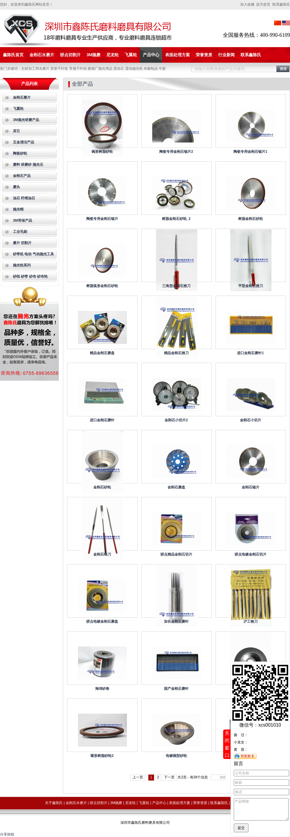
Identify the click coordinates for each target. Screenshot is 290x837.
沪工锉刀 (250, 621)
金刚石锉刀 (102, 554)
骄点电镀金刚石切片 (250, 554)
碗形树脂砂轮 (102, 152)
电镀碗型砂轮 (176, 756)
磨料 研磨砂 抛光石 (28, 165)
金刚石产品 (22, 176)
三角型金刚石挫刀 (176, 286)
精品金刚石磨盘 (102, 353)
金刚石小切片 (250, 420)
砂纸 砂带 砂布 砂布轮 (30, 276)
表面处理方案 (177, 54)
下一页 (169, 777)
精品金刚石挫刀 (176, 353)
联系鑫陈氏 (251, 54)
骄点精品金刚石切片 (176, 554)
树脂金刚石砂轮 (250, 219)
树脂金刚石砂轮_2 (176, 219)
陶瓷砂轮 (20, 153)
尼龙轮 (112, 54)
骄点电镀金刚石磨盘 (102, 621)
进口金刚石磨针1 (250, 353)
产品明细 (261, 807)
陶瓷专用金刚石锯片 (102, 219)
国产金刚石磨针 (176, 689)
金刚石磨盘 (176, 487)
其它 (16, 131)
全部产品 (82, 84)
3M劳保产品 (22, 220)
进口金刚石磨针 (102, 420)
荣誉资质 (204, 54)
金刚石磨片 (22, 97)
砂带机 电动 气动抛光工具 (33, 254)
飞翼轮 (131, 54)
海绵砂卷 (102, 689)
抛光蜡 (18, 209)
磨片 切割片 (22, 243)
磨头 (16, 187)
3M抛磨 (93, 54)
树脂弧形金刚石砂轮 (102, 286)
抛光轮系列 (22, 265)
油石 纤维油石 (24, 198)
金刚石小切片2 (176, 420)
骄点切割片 (70, 54)
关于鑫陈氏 (54, 803)
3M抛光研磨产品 (26, 120)
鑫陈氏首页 (13, 54)
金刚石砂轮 (102, 487)
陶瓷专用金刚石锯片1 (250, 152)
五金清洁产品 (23, 142)
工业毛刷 (20, 232)
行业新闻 (226, 54)
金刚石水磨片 (41, 54)
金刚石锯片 (250, 487)
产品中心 (151, 54)
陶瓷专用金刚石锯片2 (176, 152)
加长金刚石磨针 (176, 621)
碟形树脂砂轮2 (102, 756)
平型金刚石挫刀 (250, 286)
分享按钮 (7, 834)
